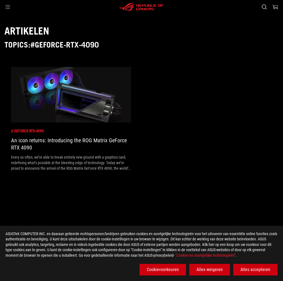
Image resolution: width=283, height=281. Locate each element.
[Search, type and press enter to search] (264, 7)
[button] (7, 7)
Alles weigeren (209, 269)
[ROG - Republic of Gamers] (141, 7)
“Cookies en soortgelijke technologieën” (205, 255)
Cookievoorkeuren (163, 269)
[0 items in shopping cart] (275, 7)
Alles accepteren (255, 269)
